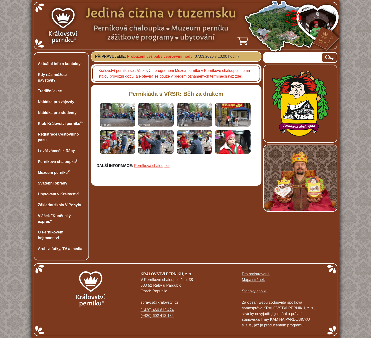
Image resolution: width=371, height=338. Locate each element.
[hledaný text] (293, 57)
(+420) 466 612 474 (157, 310)
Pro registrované (255, 274)
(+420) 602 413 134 (157, 316)
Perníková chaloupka (151, 166)
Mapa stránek (253, 280)
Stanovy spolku (255, 291)
